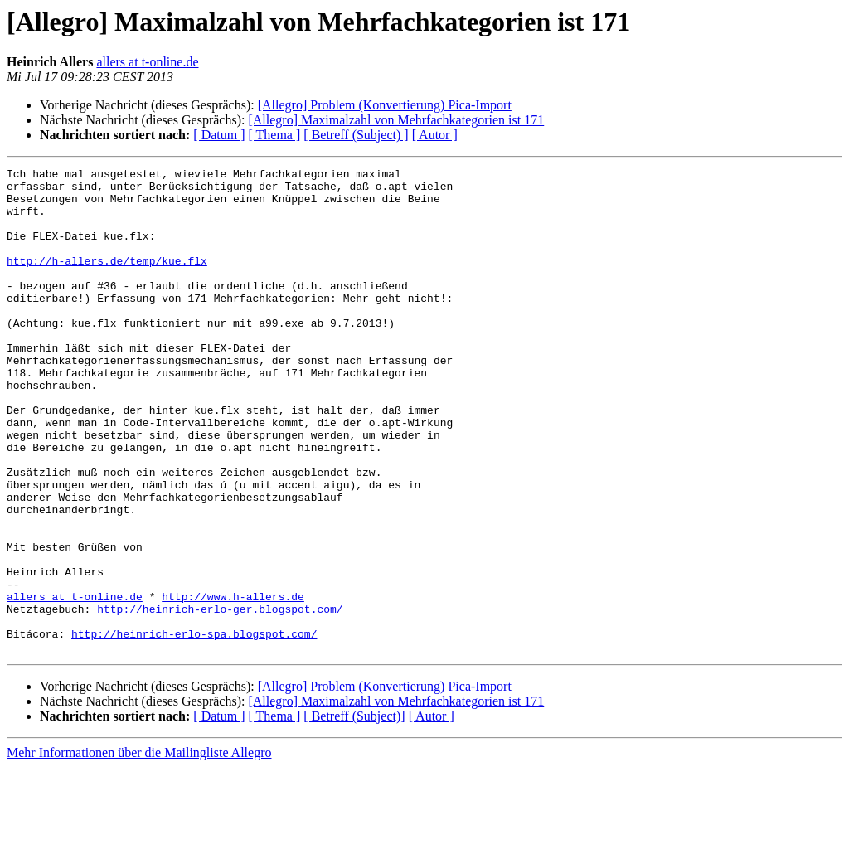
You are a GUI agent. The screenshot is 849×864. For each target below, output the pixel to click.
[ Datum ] (219, 135)
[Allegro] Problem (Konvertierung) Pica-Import (385, 105)
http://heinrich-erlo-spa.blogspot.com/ (194, 728)
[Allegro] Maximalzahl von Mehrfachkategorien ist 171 (396, 120)
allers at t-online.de (147, 62)
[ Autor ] (435, 135)
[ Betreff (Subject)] (354, 813)
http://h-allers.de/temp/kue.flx (107, 280)
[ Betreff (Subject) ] (355, 135)
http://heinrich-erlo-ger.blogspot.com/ (219, 698)
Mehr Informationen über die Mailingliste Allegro (139, 849)
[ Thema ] (275, 135)
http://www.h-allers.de (233, 683)
